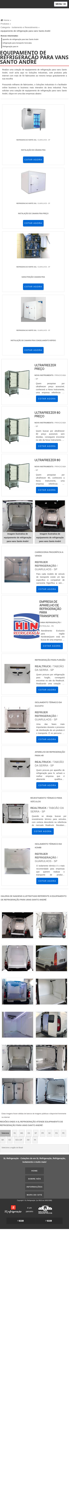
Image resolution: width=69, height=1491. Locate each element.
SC (49, 1133)
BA (3, 1140)
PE (63, 1133)
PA (35, 1140)
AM (28, 1140)
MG (21, 1133)
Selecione (5, 1133)
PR (42, 1133)
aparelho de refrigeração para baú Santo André (20, 39)
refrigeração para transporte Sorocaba (17, 43)
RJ (15, 1133)
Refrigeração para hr (10, 47)
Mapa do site (34, 1195)
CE (9, 1140)
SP (36, 1133)
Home (34, 1171)
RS (56, 1133)
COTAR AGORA (33, 160)
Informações (35, 1187)
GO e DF (18, 1140)
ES (29, 1133)
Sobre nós (34, 1179)
